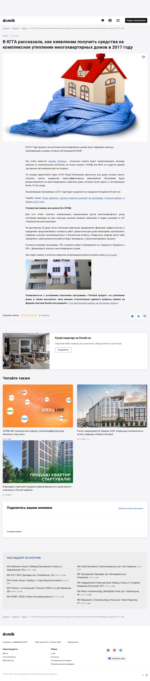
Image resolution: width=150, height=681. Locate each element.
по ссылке (111, 255)
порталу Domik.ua (57, 161)
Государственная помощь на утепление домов (93, 303)
